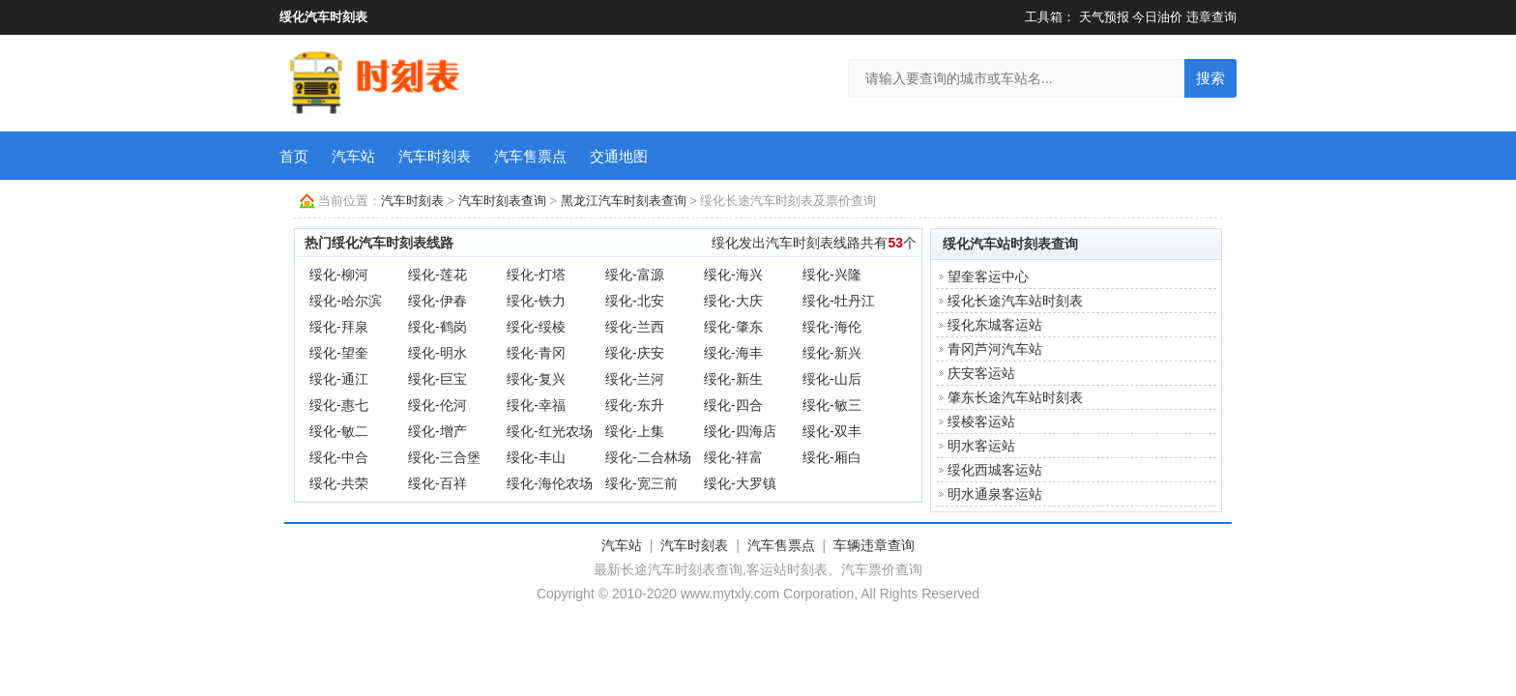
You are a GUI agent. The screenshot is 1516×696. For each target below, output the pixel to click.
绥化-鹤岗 (437, 326)
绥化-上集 (634, 431)
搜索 (1210, 78)
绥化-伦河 (437, 405)
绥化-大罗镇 (740, 483)
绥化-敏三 (831, 405)
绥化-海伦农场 (550, 483)
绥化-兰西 (634, 326)
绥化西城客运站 (995, 470)
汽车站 (353, 156)
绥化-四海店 (740, 431)
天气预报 (1104, 17)
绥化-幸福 (536, 405)
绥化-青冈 (536, 353)
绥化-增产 (437, 431)
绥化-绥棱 (536, 326)
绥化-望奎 (338, 353)
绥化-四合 (733, 405)
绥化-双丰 (831, 431)
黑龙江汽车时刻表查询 (623, 200)
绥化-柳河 (338, 274)
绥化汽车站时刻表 (997, 243)
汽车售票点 (530, 156)
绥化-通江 (338, 379)
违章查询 (1211, 17)
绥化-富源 (634, 274)
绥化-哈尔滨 (345, 300)
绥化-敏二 (338, 431)
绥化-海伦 (831, 326)
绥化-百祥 (437, 483)
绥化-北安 (634, 300)
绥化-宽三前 (641, 483)
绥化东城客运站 (995, 325)
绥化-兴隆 (831, 274)
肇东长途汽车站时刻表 (1015, 397)
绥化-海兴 (733, 274)
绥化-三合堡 (444, 457)
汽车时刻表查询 (502, 200)
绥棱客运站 (981, 421)
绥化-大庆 (733, 300)
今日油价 (1157, 17)
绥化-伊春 (437, 300)
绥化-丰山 (536, 457)
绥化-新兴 (831, 353)
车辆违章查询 (874, 545)
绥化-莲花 (437, 274)
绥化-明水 (437, 353)
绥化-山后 (831, 379)
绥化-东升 (634, 405)
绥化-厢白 (831, 457)
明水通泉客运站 (995, 494)
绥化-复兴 (536, 379)
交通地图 (619, 156)
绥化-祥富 (733, 457)
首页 (293, 156)
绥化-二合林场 (648, 457)
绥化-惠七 (338, 405)
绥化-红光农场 (550, 431)
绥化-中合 (338, 457)
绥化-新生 (733, 379)
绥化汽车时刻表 (323, 17)
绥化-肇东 (733, 326)
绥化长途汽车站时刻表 (1015, 300)
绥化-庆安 (634, 353)
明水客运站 (981, 445)
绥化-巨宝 (437, 379)
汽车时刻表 (434, 156)
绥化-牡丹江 (838, 300)
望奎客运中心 (988, 276)
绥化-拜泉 (338, 326)
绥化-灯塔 (536, 274)
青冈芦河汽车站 (995, 349)
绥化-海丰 (733, 353)
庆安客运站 (981, 373)
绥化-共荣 (338, 483)
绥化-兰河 (634, 379)
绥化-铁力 (536, 300)
